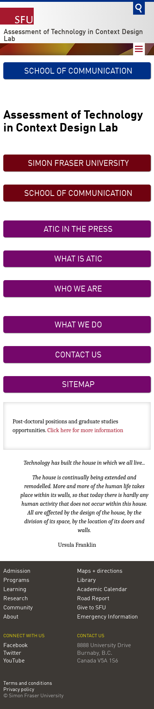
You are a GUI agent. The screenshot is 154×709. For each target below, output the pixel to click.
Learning (14, 590)
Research (15, 599)
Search (139, 8)
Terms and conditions (27, 683)
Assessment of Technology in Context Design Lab (73, 36)
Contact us (90, 636)
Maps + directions (99, 571)
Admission (16, 571)
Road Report (93, 599)
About (10, 617)
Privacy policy (18, 689)
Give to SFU (91, 608)
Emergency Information (107, 617)
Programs (16, 580)
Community (18, 608)
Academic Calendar (102, 590)
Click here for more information (85, 430)
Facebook (15, 646)
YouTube (14, 661)
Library (86, 580)
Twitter (12, 653)
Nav (139, 48)
